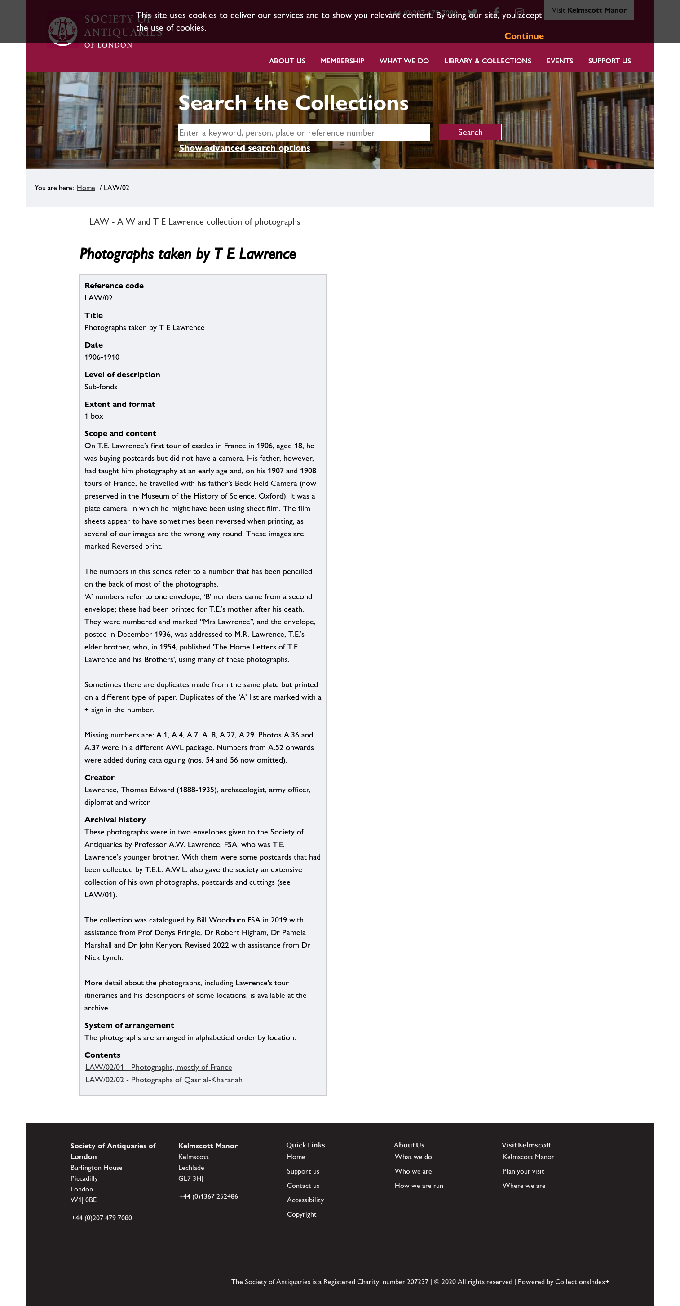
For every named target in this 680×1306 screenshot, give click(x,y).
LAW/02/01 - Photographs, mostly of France (158, 1067)
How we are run (419, 1185)
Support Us (609, 61)
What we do (404, 61)
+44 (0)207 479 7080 (101, 1217)
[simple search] (304, 132)
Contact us (303, 1185)
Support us (303, 1171)
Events (560, 61)
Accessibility (305, 1200)
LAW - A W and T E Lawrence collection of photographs (194, 221)
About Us (287, 61)
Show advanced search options (244, 147)
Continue (524, 36)
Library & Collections (487, 61)
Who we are (413, 1171)
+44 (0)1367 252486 (208, 1196)
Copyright (302, 1214)
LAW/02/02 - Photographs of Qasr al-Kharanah (164, 1079)
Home (86, 187)
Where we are (524, 1185)
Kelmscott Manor (528, 1156)
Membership (342, 61)
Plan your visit (523, 1171)
